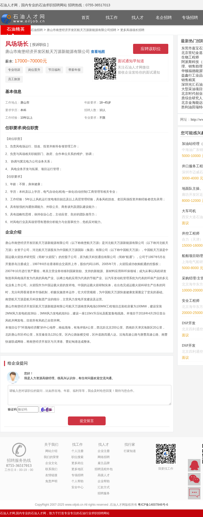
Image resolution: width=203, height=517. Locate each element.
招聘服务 (104, 493)
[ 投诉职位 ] (39, 45)
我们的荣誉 (51, 457)
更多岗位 (77, 463)
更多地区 (77, 469)
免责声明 (51, 481)
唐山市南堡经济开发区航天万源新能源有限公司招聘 (81, 30)
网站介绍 (51, 451)
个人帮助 (77, 481)
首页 (86, 17)
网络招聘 (104, 457)
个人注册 (77, 451)
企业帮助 (104, 481)
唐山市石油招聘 (32, 30)
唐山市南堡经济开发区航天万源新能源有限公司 (47, 51)
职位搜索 (77, 457)
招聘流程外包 (104, 469)
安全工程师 (190, 301)
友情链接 (51, 475)
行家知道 (130, 451)
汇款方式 (104, 487)
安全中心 (77, 487)
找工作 (112, 17)
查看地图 (98, 52)
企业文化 (51, 463)
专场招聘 (190, 17)
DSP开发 (188, 323)
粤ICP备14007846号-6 (153, 504)
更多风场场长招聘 (132, 30)
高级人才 (104, 475)
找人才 (138, 17)
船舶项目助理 (192, 256)
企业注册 (104, 451)
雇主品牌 (104, 463)
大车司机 (189, 211)
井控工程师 (190, 233)
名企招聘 (164, 17)
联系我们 (51, 469)
